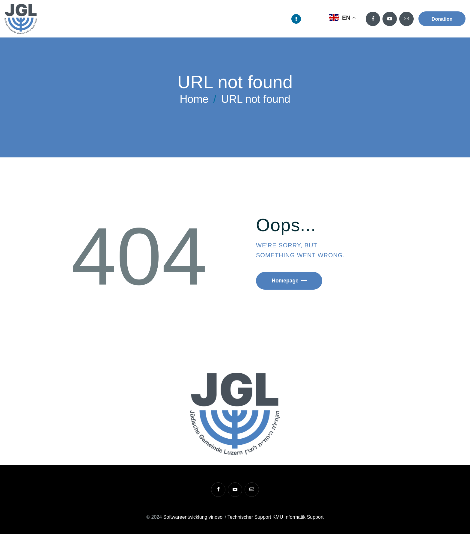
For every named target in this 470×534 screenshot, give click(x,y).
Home (194, 99)
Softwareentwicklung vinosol (193, 517)
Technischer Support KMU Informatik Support (276, 517)
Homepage (286, 281)
